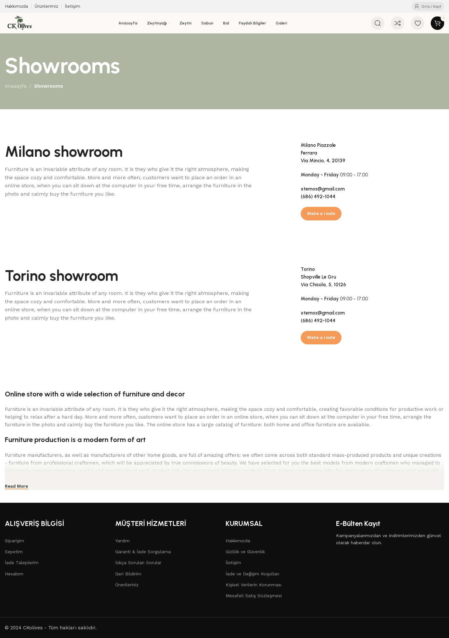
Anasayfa (16, 86)
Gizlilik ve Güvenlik (245, 551)
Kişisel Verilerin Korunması (253, 584)
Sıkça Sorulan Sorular (138, 562)
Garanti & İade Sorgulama (143, 551)
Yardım (122, 540)
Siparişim (14, 540)
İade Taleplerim (22, 562)
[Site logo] (20, 23)
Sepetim (14, 551)
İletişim (233, 562)
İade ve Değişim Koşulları (252, 573)
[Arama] (378, 23)
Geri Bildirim (128, 573)
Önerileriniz (127, 584)
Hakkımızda (238, 540)
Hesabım (14, 573)
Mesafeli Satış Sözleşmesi (254, 595)
